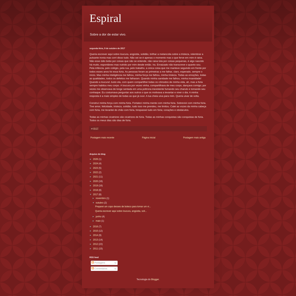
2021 (96, 176)
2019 (96, 185)
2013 (96, 239)
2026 (96, 159)
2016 (96, 226)
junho (99, 216)
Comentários (99, 268)
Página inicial (148, 137)
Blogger (155, 279)
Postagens (98, 262)
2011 (96, 248)
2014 (96, 235)
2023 (96, 168)
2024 (96, 163)
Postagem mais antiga (194, 137)
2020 (96, 181)
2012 (96, 244)
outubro (100, 202)
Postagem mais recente (102, 137)
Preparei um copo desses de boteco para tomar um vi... (123, 206)
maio (98, 221)
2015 (96, 231)
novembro (101, 198)
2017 (96, 194)
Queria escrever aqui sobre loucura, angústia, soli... (121, 211)
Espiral (105, 18)
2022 (96, 172)
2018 (96, 190)
